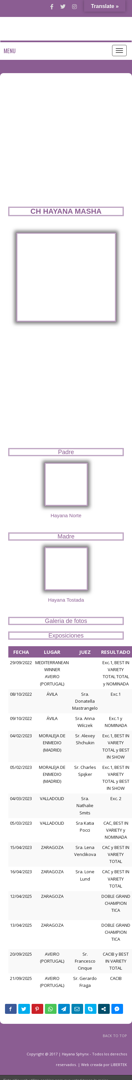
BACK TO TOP (115, 1035)
